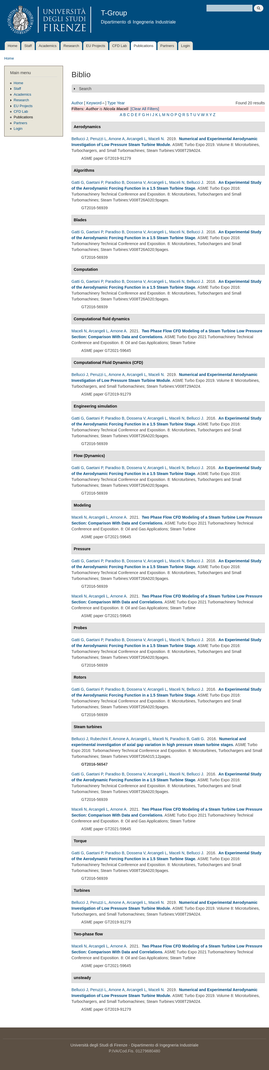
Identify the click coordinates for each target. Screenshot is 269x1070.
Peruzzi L (98, 139)
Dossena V (136, 182)
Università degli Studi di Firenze (99, 1045)
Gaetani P (94, 182)
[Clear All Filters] (145, 109)
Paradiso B (114, 182)
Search (85, 88)
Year (121, 103)
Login (185, 46)
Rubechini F (100, 739)
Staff (28, 46)
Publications (143, 46)
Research (71, 46)
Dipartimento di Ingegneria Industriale (164, 1045)
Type (111, 103)
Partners (167, 46)
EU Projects (95, 46)
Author (77, 103)
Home (12, 46)
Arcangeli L (136, 139)
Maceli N (156, 139)
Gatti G (77, 182)
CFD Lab (119, 46)
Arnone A (116, 139)
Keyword (93, 103)
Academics (48, 46)
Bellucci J (79, 139)
